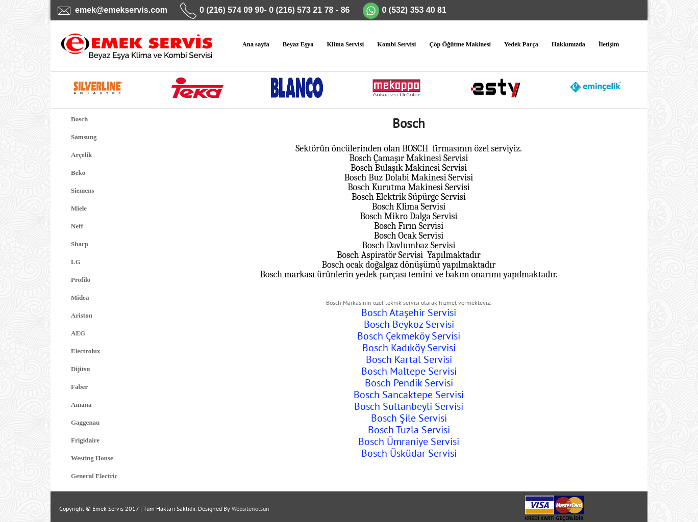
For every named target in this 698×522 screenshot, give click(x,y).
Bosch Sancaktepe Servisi (409, 394)
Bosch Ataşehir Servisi (408, 312)
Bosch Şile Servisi (409, 418)
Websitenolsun (250, 508)
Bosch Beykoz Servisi (409, 324)
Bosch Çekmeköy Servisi (408, 336)
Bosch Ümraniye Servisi (408, 441)
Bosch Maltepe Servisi (409, 371)
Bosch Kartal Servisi (409, 359)
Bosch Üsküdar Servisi (409, 453)
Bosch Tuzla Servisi (409, 429)
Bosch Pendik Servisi (409, 382)
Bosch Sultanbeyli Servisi (408, 406)
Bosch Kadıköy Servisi (409, 347)
